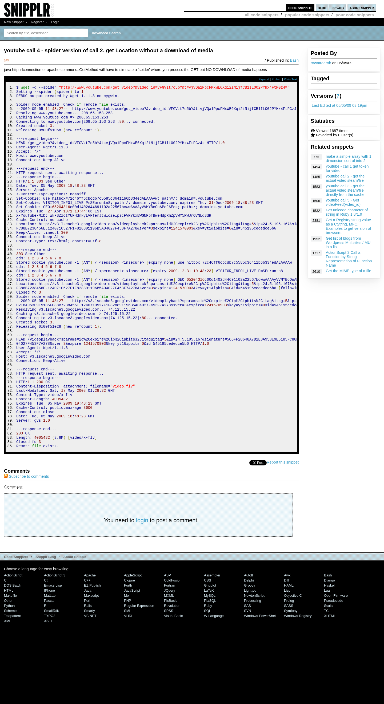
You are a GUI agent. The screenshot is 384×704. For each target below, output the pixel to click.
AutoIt (248, 643)
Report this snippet (283, 530)
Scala (328, 674)
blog (322, 7)
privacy (337, 7)
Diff (286, 648)
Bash (294, 60)
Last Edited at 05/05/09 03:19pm (339, 105)
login (142, 588)
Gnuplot (210, 653)
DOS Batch (12, 653)
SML (127, 679)
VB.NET (90, 684)
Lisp (287, 658)
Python (9, 674)
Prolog (289, 669)
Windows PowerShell (260, 684)
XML (7, 689)
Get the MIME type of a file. (349, 271)
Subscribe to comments (26, 544)
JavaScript (132, 658)
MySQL (209, 664)
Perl (87, 669)
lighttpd (250, 658)
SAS (247, 674)
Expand (264, 79)
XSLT (48, 689)
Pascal (49, 669)
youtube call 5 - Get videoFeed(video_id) (343, 202)
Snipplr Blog (45, 625)
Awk (287, 643)
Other (8, 669)
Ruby (208, 674)
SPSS (168, 679)
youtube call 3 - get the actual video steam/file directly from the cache (345, 190)
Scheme (10, 679)
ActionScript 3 (54, 643)
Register (37, 22)
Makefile (10, 664)
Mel (127, 664)
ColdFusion (173, 648)
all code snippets (261, 15)
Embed (276, 79)
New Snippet (13, 22)
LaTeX (209, 658)
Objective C (293, 664)
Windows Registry (298, 684)
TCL (327, 679)
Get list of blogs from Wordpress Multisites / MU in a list (348, 242)
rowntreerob (321, 63)
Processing (252, 669)
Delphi (249, 648)
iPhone (49, 658)
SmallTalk (51, 679)
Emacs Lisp (53, 653)
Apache (90, 643)
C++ (87, 648)
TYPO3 (49, 684)
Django (329, 648)
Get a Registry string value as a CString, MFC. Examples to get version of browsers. (348, 226)
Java (87, 658)
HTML (8, 658)
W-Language (214, 684)
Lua (327, 658)
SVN (247, 679)
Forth (128, 653)
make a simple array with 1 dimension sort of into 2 (348, 158)
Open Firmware (336, 664)
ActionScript (13, 643)
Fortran (169, 653)
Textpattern (12, 684)
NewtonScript (254, 664)
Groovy (249, 653)
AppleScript (133, 643)
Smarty (89, 679)
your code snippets (355, 15)
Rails (88, 674)
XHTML (330, 684)
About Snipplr (74, 625)
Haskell (329, 653)
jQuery (169, 658)
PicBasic (170, 669)
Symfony (290, 679)
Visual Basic (173, 684)
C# (46, 648)
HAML (289, 653)
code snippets (300, 7)
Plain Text (290, 79)
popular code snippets (307, 15)
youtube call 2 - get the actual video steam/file (345, 178)
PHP (127, 669)
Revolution (172, 674)
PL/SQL (210, 669)
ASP (167, 643)
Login (55, 22)
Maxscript (91, 664)
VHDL (128, 684)
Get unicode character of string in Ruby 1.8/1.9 (347, 212)
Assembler (212, 643)
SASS (288, 674)
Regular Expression (139, 674)
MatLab (49, 664)
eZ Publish (92, 653)
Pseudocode (333, 669)
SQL (207, 679)
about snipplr (362, 7)
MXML (169, 664)
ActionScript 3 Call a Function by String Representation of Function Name (349, 258)
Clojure (129, 648)
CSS (207, 648)
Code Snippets (16, 625)
